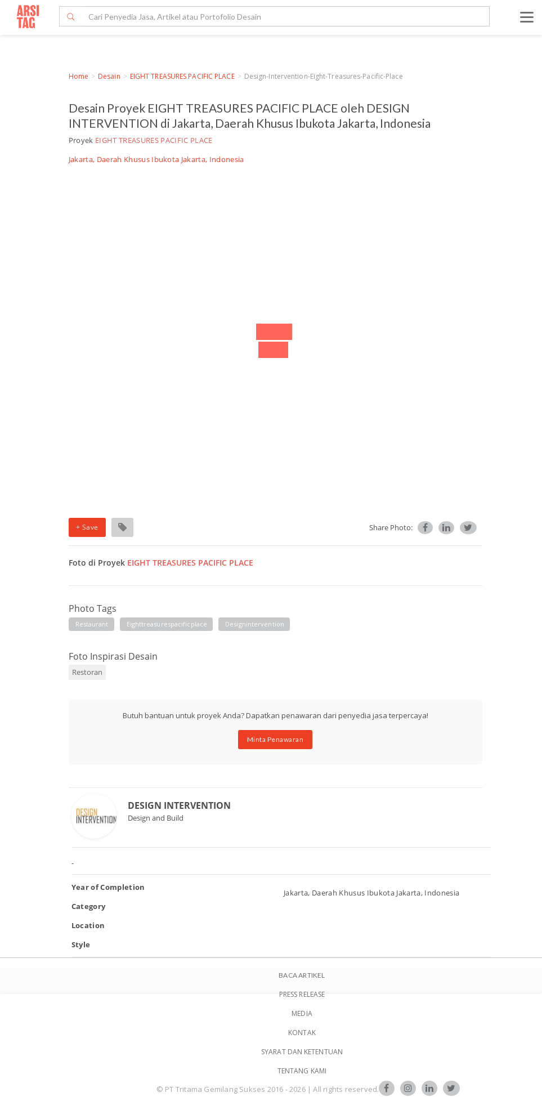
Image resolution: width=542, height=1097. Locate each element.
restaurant (92, 624)
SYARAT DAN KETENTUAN (302, 1051)
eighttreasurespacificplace (167, 624)
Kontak (302, 1032)
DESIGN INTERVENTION (179, 805)
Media (302, 1013)
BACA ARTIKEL (302, 975)
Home (78, 76)
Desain (109, 76)
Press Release (302, 994)
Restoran (87, 672)
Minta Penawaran (275, 739)
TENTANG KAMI (301, 1071)
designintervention (254, 624)
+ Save (87, 527)
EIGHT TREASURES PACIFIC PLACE (182, 76)
